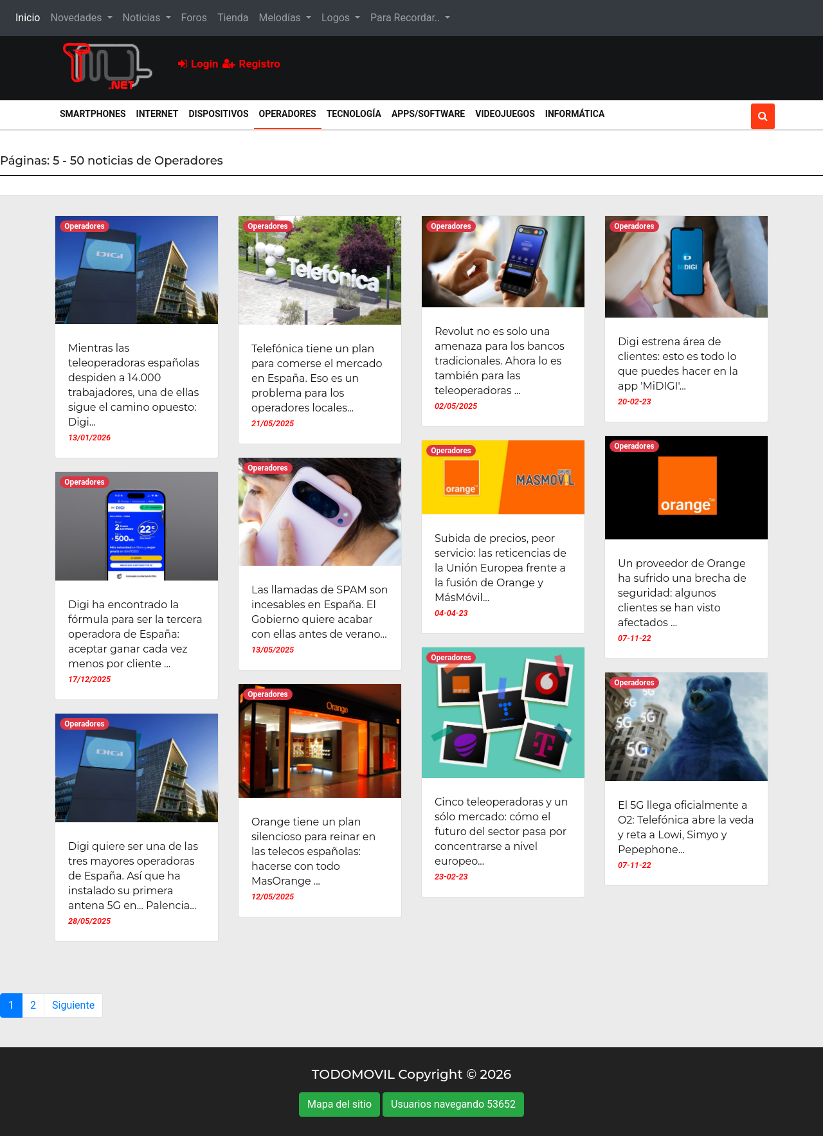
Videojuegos (505, 114)
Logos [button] (336, 18)
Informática (575, 114)
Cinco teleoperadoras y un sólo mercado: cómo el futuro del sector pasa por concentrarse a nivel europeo (501, 831)
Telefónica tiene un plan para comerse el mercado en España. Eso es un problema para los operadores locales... (317, 378)
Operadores (290, 113)
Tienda (232, 18)
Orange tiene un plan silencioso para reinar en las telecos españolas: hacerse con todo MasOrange (313, 851)
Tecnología (354, 114)
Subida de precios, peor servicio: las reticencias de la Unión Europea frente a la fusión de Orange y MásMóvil (500, 568)
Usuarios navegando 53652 (453, 1104)
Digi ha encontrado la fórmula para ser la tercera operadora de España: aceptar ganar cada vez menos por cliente (135, 634)
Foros (194, 18)
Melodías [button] (280, 18)
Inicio (30, 17)
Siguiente (73, 1005)
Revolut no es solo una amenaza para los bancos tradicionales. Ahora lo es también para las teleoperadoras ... (500, 361)
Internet (157, 114)
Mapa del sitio (339, 1104)
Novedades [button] (77, 18)
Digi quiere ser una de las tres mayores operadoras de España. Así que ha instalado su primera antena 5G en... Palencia (133, 876)
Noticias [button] (143, 18)
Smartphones (93, 114)
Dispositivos (218, 114)
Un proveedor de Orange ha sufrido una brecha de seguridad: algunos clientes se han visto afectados (682, 593)
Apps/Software (428, 114)
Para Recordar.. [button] (406, 18)
